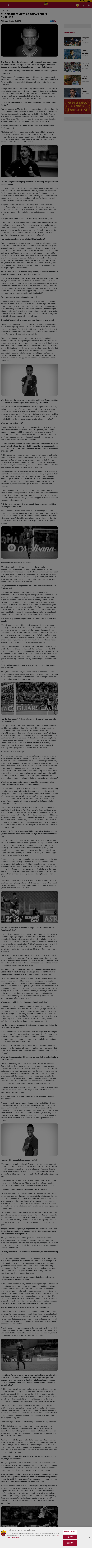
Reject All (70, 1537)
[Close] (90, 1537)
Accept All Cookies (70, 1543)
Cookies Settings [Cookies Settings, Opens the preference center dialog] (69, 1532)
